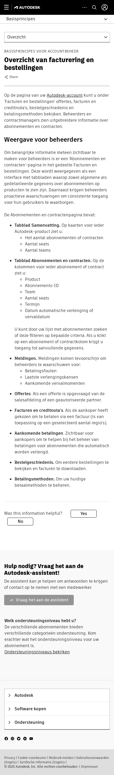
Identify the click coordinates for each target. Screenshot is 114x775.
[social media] (18, 738)
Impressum (89, 766)
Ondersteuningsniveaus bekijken (37, 652)
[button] (54, 19)
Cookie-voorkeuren (32, 758)
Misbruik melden (61, 758)
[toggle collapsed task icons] (84, 7)
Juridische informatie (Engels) (42, 762)
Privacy (9, 758)
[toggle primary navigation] (9, 7)
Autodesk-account (65, 95)
